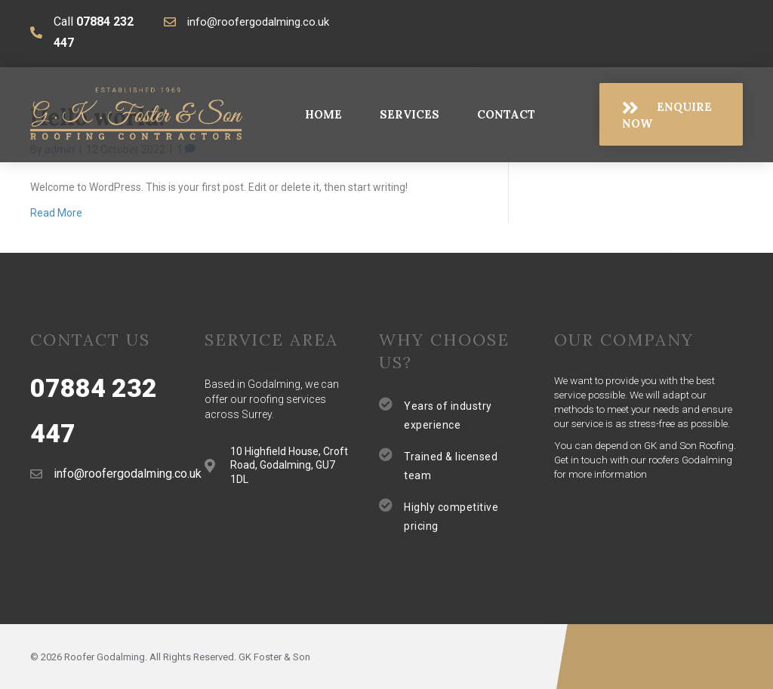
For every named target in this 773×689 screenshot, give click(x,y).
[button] (671, 114)
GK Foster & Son (274, 657)
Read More (56, 213)
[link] (323, 114)
